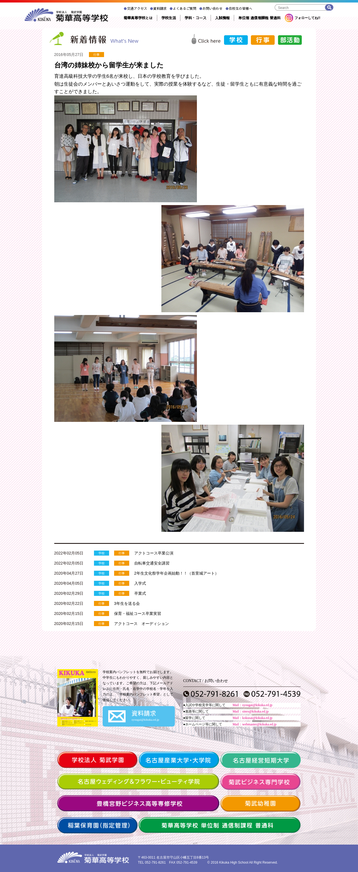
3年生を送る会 (127, 603)
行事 (96, 54)
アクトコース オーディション (141, 623)
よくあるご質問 (182, 8)
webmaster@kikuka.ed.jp (259, 724)
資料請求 (158, 8)
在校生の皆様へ (238, 8)
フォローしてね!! (302, 18)
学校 (101, 553)
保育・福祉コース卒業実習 (137, 613)
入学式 (140, 583)
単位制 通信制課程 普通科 (259, 17)
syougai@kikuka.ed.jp (257, 705)
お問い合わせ (211, 8)
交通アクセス (135, 8)
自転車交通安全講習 (151, 563)
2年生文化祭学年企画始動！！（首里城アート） (176, 573)
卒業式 (140, 593)
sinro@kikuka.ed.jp (255, 711)
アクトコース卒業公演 (153, 553)
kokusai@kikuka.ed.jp (257, 718)
